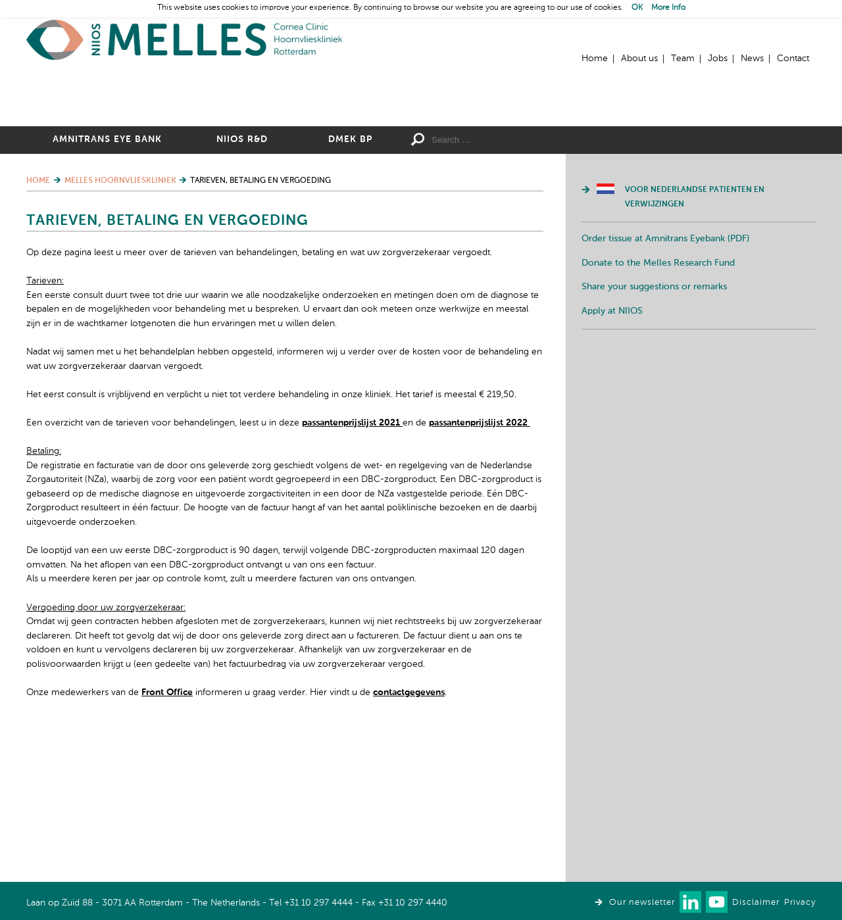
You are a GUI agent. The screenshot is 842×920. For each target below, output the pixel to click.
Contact (793, 58)
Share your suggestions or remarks (654, 430)
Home (184, 40)
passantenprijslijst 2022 (479, 566)
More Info (668, 8)
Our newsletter (642, 902)
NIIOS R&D (242, 283)
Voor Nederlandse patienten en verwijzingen (694, 341)
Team (683, 58)
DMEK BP (350, 283)
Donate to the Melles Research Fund (658, 407)
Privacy (800, 902)
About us (639, 58)
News (752, 58)
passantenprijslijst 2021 (352, 566)
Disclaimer (756, 902)
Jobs (718, 58)
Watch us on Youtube (717, 902)
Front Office (167, 836)
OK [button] (637, 8)
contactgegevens (409, 836)
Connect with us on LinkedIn (690, 902)
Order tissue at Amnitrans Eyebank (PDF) (665, 382)
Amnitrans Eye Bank (107, 283)
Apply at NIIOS (612, 455)
